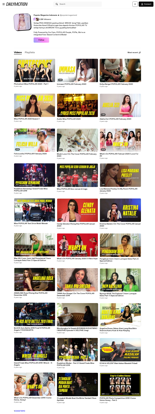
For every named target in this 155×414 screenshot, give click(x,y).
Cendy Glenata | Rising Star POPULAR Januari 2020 (76, 225)
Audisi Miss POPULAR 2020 (69, 119)
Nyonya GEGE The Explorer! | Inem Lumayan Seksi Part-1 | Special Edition (118, 295)
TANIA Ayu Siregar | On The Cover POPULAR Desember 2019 (75, 294)
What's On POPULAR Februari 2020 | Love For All (119, 155)
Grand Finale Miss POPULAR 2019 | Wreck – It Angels (33, 364)
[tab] (18, 52)
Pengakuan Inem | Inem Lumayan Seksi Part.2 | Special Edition (119, 260)
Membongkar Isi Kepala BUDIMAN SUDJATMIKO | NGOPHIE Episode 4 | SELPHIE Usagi (77, 329)
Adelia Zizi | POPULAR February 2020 (115, 119)
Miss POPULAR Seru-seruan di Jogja (72, 189)
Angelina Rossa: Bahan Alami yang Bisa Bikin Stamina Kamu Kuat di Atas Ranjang (118, 329)
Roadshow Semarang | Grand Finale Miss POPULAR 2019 (31, 190)
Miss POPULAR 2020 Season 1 (26, 119)
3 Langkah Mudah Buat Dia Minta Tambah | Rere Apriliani (76, 399)
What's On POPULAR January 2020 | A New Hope (77, 259)
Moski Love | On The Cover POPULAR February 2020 (77, 155)
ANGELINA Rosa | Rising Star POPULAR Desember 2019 (30, 294)
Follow (41, 40)
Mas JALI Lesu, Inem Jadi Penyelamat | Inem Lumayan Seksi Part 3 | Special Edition (32, 259)
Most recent (134, 52)
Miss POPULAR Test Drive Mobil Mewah (31, 223)
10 (24, 411)
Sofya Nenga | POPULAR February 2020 (116, 84)
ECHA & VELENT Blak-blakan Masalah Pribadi (118, 363)
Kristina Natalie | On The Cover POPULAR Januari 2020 (120, 225)
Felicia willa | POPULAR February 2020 (30, 154)
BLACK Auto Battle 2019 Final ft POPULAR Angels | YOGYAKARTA (32, 329)
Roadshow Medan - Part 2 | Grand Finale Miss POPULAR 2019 (75, 364)
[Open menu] (4, 4)
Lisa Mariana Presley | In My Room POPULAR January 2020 (118, 190)
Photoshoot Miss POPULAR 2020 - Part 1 (31, 84)
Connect (146, 4)
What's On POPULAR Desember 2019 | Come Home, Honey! (32, 399)
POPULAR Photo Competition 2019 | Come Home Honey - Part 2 (118, 399)
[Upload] (135, 4)
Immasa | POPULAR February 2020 (71, 84)
